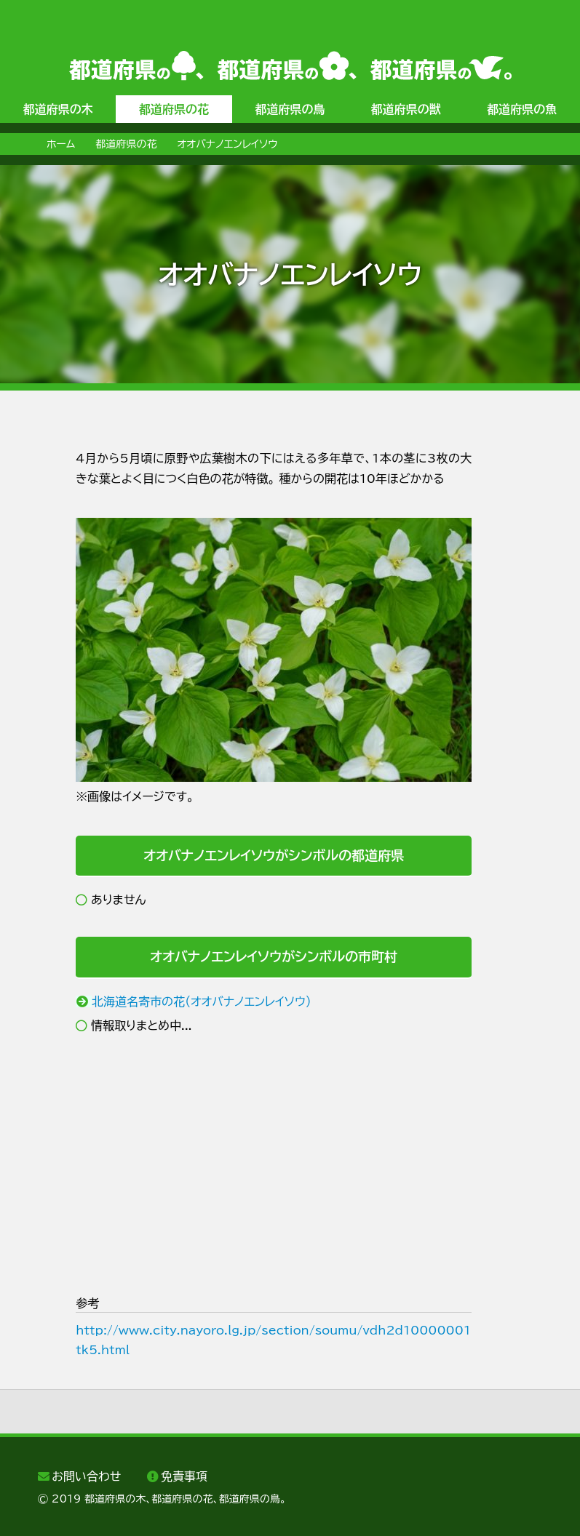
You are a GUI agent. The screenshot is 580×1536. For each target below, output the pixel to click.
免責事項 (184, 1476)
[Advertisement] (274, 1164)
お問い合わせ (86, 1476)
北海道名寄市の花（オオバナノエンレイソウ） (201, 1001)
